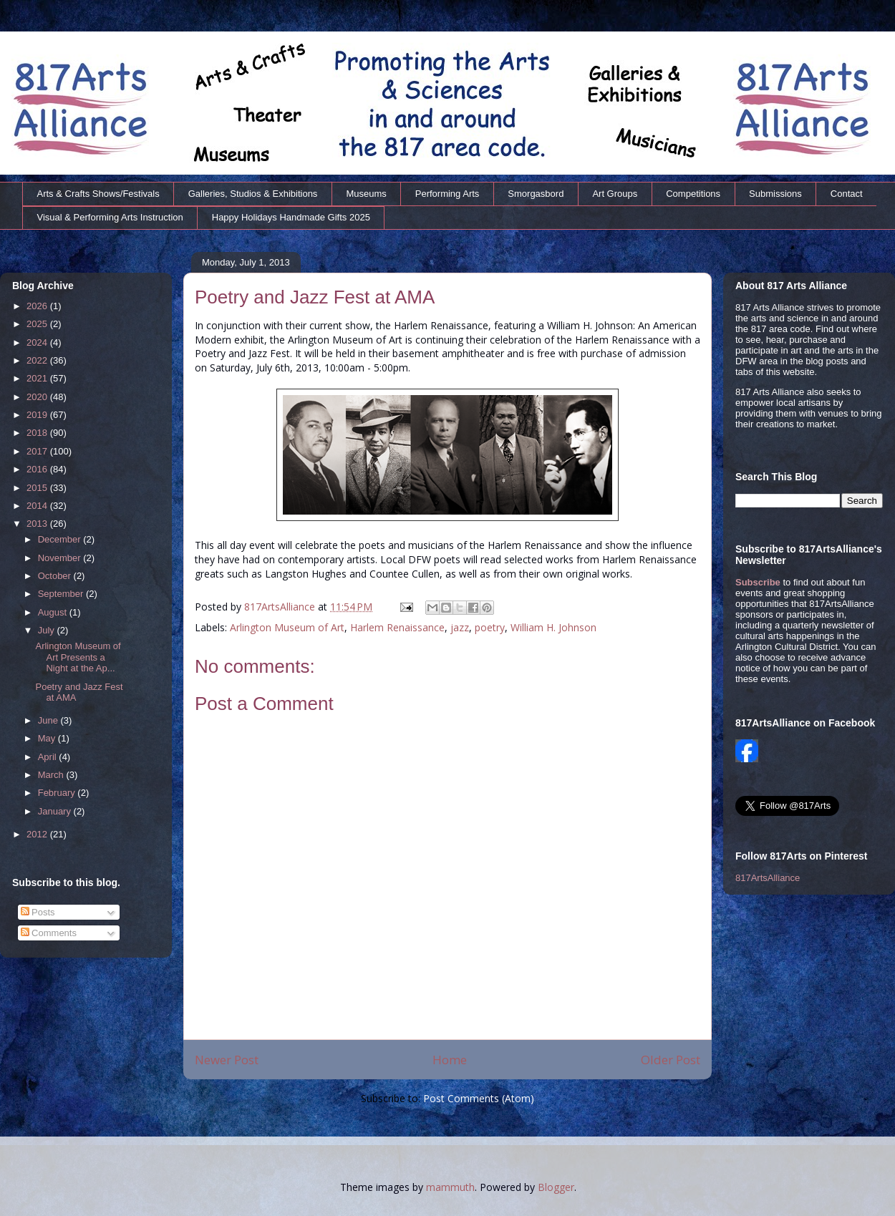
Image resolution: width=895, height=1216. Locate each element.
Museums (366, 193)
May (48, 738)
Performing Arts (447, 193)
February (58, 792)
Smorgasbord (535, 193)
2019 (38, 414)
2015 (38, 487)
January (56, 811)
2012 (38, 834)
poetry (490, 627)
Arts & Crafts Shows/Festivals (98, 193)
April (48, 757)
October (56, 575)
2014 (38, 505)
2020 (38, 396)
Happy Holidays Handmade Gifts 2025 (291, 217)
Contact (847, 193)
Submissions (775, 193)
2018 (38, 432)
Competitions (693, 193)
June (49, 720)
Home (449, 1059)
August (53, 612)
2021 (38, 378)
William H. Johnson (553, 627)
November (61, 558)
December (61, 539)
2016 (38, 469)
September (62, 593)
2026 (38, 306)
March (52, 774)
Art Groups (614, 193)
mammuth (450, 1187)
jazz (459, 627)
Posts (38, 912)
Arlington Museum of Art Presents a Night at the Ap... (77, 657)
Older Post (670, 1059)
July (47, 630)
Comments (49, 933)
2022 (38, 360)
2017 (38, 451)
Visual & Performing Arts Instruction (110, 217)
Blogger (556, 1187)
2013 (38, 523)
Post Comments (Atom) (478, 1098)
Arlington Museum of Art (287, 627)
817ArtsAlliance (281, 606)
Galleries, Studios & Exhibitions (253, 193)
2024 (38, 342)
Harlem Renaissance (397, 627)
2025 (38, 323)
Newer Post (226, 1059)
